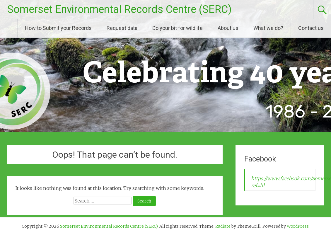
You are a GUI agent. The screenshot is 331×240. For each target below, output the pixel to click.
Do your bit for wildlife (177, 28)
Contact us (311, 28)
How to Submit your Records (58, 28)
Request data (122, 28)
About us (228, 28)
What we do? (268, 28)
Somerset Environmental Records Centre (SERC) (119, 9)
